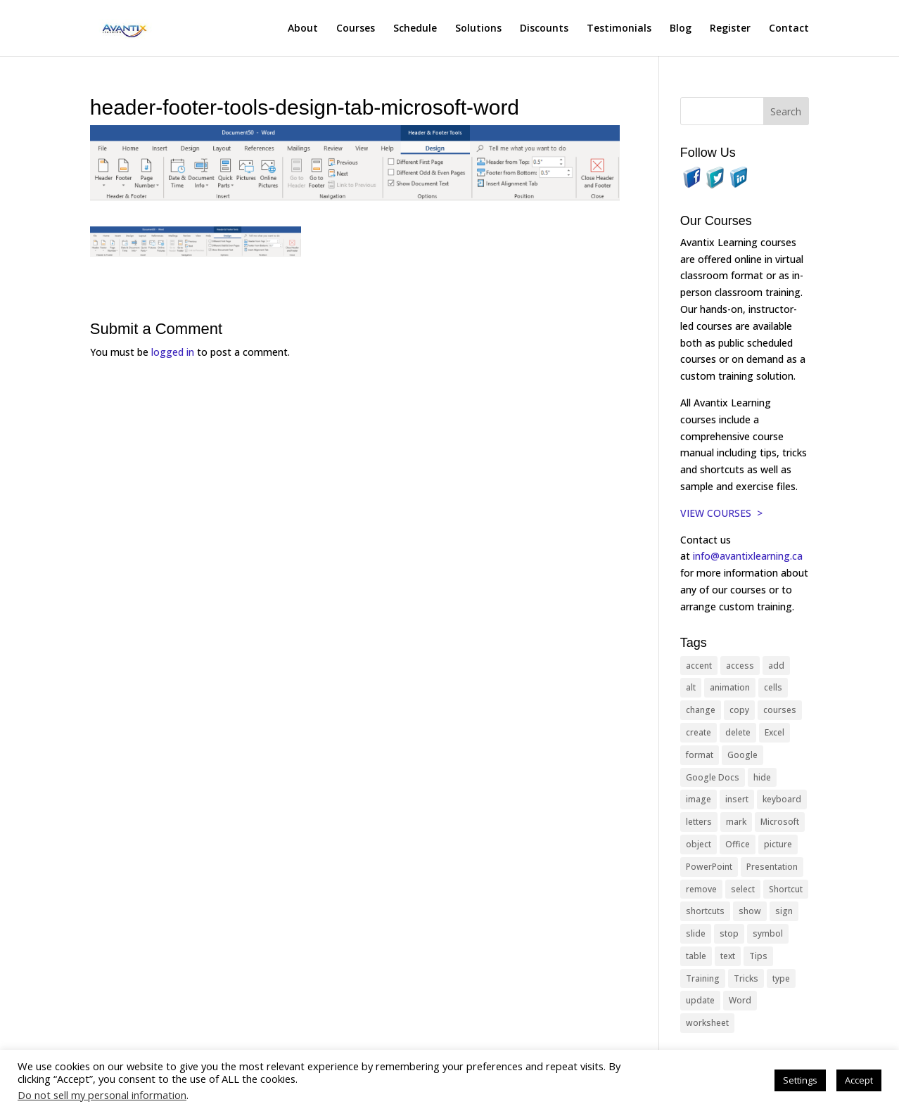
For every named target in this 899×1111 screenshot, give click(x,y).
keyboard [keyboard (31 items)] (782, 799)
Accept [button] (859, 1080)
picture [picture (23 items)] (778, 844)
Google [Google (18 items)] (742, 755)
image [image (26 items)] (698, 799)
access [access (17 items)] (740, 666)
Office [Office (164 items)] (737, 844)
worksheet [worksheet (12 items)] (707, 1023)
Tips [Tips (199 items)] (758, 956)
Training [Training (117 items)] (703, 978)
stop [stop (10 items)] (729, 933)
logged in (172, 352)
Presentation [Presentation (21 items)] (772, 867)
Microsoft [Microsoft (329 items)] (779, 822)
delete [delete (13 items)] (738, 732)
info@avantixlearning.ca (749, 556)
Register (730, 28)
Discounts (544, 28)
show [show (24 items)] (750, 911)
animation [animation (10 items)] (730, 687)
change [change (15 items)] (700, 710)
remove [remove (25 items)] (701, 889)
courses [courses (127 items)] (779, 710)
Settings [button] (800, 1080)
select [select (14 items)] (743, 889)
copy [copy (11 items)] (739, 710)
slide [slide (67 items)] (696, 933)
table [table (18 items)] (696, 956)
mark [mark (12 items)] (736, 822)
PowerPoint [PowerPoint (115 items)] (709, 867)
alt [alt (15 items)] (691, 687)
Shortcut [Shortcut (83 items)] (786, 889)
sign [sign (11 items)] (784, 911)
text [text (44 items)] (727, 956)
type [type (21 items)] (781, 978)
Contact (789, 28)
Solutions (478, 28)
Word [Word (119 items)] (740, 1000)
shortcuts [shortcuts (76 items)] (705, 911)
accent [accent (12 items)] (699, 666)
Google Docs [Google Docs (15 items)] (712, 777)
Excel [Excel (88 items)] (774, 732)
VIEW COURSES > (721, 513)
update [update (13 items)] (700, 1000)
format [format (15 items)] (699, 755)
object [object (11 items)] (698, 844)
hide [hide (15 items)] (762, 777)
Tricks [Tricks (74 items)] (746, 978)
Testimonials (619, 28)
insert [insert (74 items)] (736, 799)
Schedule (415, 28)
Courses (355, 28)
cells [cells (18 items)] (773, 687)
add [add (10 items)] (776, 666)
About (303, 28)
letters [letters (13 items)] (699, 822)
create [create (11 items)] (698, 732)
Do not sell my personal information (102, 1095)
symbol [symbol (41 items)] (768, 933)
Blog (680, 28)
